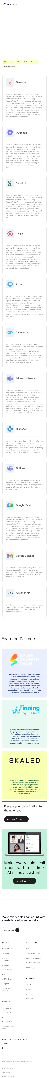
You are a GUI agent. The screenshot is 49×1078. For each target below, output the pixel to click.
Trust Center (6, 1012)
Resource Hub (7, 1022)
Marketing (30, 967)
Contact (29, 994)
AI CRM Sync (7, 979)
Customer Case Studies (8, 1027)
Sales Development (33, 958)
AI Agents (5, 984)
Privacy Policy (6, 1072)
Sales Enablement (33, 953)
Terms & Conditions (7, 1068)
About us (29, 985)
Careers (29, 989)
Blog (3, 1017)
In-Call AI (5, 953)
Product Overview (8, 949)
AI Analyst (5, 965)
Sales (28, 949)
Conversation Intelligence (7, 959)
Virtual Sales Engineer (6, 989)
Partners (29, 999)
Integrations (6, 1008)
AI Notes (5, 974)
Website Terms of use (8, 1076)
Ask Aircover (7, 970)
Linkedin (5, 1044)
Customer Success (33, 963)
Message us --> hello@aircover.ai (14, 1039)
